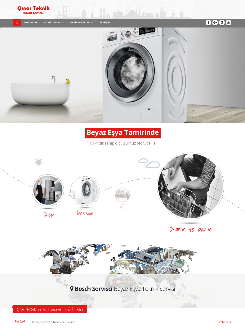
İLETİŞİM (105, 22)
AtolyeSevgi (225, 322)
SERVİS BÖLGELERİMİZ (82, 22)
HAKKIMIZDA (31, 22)
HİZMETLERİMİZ (53, 22)
